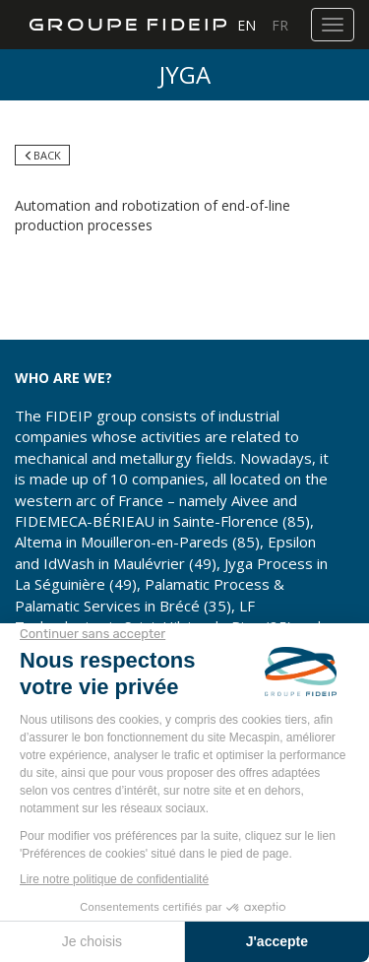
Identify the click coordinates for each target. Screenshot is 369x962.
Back (42, 155)
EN (246, 25)
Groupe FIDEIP (120, 24)
